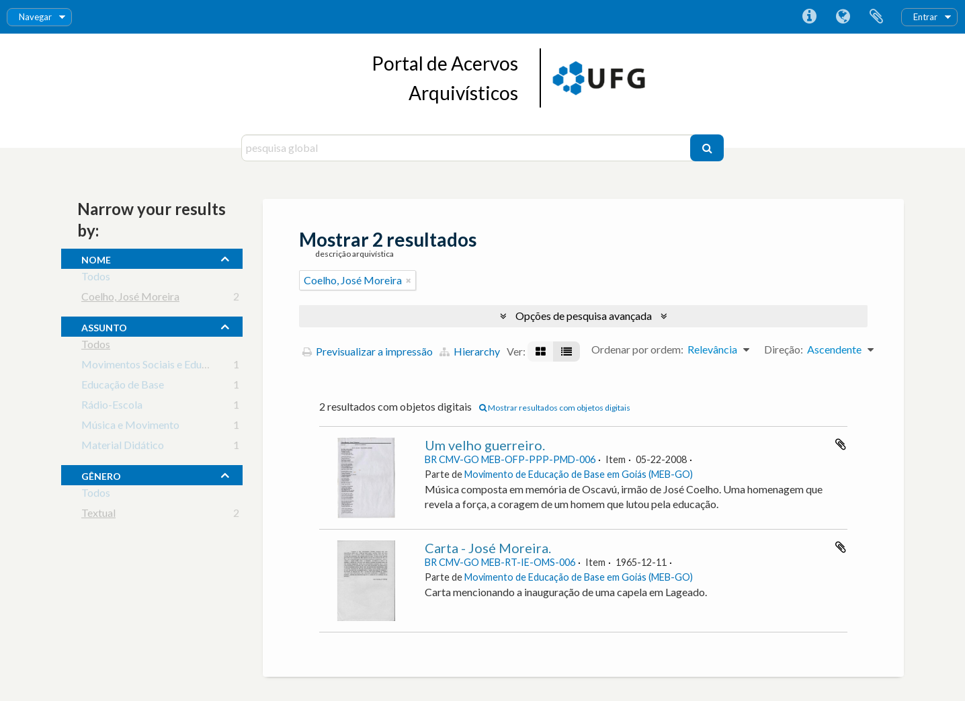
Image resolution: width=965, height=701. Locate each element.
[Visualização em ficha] (541, 351)
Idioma (842, 17)
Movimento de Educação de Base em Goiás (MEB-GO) (578, 474)
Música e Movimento (130, 427)
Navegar (35, 16)
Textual (98, 515)
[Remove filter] (408, 280)
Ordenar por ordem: (637, 349)
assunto (104, 326)
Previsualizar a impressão (367, 351)
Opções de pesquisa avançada (583, 315)
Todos (95, 278)
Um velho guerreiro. (485, 445)
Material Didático (122, 447)
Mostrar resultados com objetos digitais (554, 408)
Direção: (783, 349)
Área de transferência (876, 17)
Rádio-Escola (111, 407)
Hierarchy (469, 351)
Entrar (925, 16)
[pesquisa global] (467, 147)
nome (96, 258)
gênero (101, 474)
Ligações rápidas (809, 17)
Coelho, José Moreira (130, 298)
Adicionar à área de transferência (840, 444)
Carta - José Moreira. (488, 548)
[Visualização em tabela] (566, 351)
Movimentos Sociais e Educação (154, 366)
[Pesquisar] (707, 147)
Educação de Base (122, 386)
